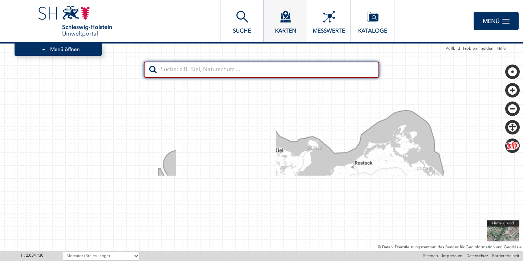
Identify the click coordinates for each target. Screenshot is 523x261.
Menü (496, 21)
